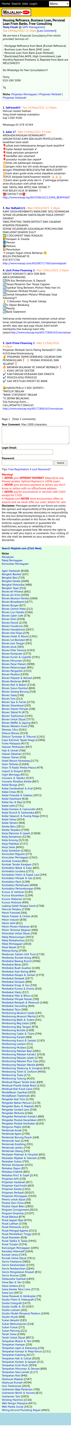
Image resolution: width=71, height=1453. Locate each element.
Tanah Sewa (9, 1334)
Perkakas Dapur (11, 1168)
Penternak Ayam (11, 1133)
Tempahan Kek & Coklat (16, 1358)
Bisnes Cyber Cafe (12, 615)
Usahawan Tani (11, 1396)
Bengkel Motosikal (13, 584)
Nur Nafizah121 (15, 208)
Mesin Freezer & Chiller (16, 916)
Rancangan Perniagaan (16, 1248)
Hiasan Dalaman (12, 754)
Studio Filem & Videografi (18, 1299)
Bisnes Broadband (13, 601)
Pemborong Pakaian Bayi (17, 1051)
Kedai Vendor (10, 823)
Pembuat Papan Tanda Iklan (19, 1082)
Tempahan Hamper (13, 1344)
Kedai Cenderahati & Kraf (17, 788)
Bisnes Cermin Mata (14, 608)
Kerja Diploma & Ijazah (16, 833)
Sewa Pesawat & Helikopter (19, 1296)
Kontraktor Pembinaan (15, 885)
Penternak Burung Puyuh (17, 1137)
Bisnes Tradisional (13, 716)
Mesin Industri (10, 919)
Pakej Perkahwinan (13, 940)
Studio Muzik (10, 1317)
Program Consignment (15, 1209)
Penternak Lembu (12, 1147)
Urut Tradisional (11, 1386)
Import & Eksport (12, 771)
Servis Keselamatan (14, 1265)
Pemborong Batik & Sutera (18, 1019)
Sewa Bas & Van (12, 1282)
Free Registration (18, 469)
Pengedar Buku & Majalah (18, 1106)
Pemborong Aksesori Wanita (19, 1016)
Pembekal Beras (11, 964)
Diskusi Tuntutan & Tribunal (19, 736)
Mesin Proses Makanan (16, 926)
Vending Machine (12, 1400)
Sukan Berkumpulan (14, 1324)
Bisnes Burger (10, 605)
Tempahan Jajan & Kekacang (19, 1348)
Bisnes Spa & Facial (14, 702)
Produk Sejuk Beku (13, 1206)
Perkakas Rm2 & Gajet (15, 1175)
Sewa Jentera (10, 1286)
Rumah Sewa (10, 1254)
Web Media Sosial (12, 1406)
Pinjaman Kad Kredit (14, 1185)
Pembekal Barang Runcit (17, 961)
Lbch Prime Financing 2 (20, 270)
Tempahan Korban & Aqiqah (19, 1362)
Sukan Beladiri (11, 1320)
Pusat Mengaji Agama (15, 1230)
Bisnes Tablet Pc (11, 712)
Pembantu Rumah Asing (16, 957)
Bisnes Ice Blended (13, 640)
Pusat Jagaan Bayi (12, 1220)
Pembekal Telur (11, 1009)
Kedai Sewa (9, 819)
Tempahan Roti (11, 1375)
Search (16, 4)
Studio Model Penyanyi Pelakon (21, 1313)
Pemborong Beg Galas (15, 1023)
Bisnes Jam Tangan (13, 643)
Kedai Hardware (11, 798)
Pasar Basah (9, 947)
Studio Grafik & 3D (13, 1306)
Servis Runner (10, 1275)
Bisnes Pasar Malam (14, 664)
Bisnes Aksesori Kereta (15, 598)
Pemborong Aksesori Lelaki (18, 1013)
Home (6, 4)
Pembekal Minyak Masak (17, 999)
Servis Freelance (12, 1261)
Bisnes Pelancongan (14, 667)
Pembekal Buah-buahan (16, 968)
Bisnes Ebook (10, 622)
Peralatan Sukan (12, 1161)
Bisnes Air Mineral (12, 591)
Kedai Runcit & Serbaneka (18, 812)
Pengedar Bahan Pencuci (17, 1102)
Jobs (25, 4)
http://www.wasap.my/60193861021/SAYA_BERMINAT (36, 197)
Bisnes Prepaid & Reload (17, 678)
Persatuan (8, 557)
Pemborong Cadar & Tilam (18, 1033)
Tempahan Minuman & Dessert (21, 1368)
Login (33, 4)
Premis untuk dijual (13, 1199)
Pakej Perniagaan (12, 560)
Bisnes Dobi (9, 619)
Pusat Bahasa (10, 1216)
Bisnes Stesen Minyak (15, 709)
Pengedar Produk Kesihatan (18, 1123)
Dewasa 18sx (10, 729)
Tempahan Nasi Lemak (15, 1372)
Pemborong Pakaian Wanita (18, 1064)
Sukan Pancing (11, 1330)
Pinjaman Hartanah (14, 97)
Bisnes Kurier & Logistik (16, 657)
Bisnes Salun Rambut (15, 688)
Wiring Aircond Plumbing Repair (21, 1410)
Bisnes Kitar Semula (14, 650)
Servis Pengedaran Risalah (18, 1272)
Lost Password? (41, 469)
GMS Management (33, 27)
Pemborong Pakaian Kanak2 (19, 1054)
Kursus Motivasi (11, 902)
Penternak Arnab (12, 1130)
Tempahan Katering (14, 1355)
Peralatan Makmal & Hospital (20, 1154)
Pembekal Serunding (14, 1006)
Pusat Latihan (10, 1223)
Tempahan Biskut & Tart (16, 1341)
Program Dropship (13, 1213)
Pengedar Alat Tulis (13, 1099)
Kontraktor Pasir (11, 881)
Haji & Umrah (10, 750)
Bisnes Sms (9, 698)
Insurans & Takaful (13, 778)
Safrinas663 (13, 107)
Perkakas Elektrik (12, 1171)
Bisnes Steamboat (13, 705)
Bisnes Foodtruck (12, 626)
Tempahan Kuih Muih (15, 1365)
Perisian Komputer (13, 1165)
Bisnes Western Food (14, 726)
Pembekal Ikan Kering (15, 971)
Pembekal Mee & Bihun (16, 995)
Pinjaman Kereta (12, 1189)
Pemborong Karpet (13, 1037)
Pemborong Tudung (14, 1078)
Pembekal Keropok (13, 981)
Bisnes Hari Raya (12, 633)
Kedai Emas (9, 792)
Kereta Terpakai (11, 830)
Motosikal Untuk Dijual (16, 933)
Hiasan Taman (10, 757)
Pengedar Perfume (13, 1113)
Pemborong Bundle (13, 1030)
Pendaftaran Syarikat (14, 1092)
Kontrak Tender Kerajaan (17, 864)
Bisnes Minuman (12, 660)
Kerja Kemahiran (12, 836)
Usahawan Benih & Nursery (18, 1392)
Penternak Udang (12, 1151)
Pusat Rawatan (11, 1237)
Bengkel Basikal (11, 574)
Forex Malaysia (11, 743)
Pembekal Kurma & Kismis (18, 988)
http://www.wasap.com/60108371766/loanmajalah (34, 263)
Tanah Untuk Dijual (13, 1337)
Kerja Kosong (10, 840)
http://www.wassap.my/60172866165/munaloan (41, 332)
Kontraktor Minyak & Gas (17, 878)
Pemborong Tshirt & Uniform (19, 1071)
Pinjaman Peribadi (50, 94)
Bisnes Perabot (11, 674)
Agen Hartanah (11, 570)
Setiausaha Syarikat (14, 1279)
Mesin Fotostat (11, 912)
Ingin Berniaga (11, 774)
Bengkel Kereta (11, 581)
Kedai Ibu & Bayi (12, 802)
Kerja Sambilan (11, 850)
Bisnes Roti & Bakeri (14, 684)
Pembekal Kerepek (13, 978)
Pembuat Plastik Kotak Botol (19, 1085)
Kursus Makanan (12, 899)
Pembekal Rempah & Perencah (20, 1002)
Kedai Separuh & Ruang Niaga (20, 816)
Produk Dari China (13, 1203)
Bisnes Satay (9, 695)
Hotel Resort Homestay (16, 760)
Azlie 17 (11, 132)
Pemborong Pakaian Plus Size (20, 1061)
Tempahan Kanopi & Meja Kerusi (22, 1351)
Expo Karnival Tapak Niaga (18, 740)
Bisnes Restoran (11, 681)
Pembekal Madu (12, 992)
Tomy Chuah (10, 27)
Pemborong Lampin (14, 1044)
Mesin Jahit (8, 923)
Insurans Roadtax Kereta (17, 781)
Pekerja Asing (10, 950)
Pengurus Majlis (11, 1127)
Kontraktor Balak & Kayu (17, 868)
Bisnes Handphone (13, 629)
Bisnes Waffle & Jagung (16, 722)
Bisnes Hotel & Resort (15, 636)
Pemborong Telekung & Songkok (22, 1068)
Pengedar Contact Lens (15, 1109)
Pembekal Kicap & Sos (16, 985)
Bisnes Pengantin (12, 671)
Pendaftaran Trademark (16, 1095)
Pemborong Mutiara (14, 1047)
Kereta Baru (9, 826)
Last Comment (46, 30)
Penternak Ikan (11, 1140)
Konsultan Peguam (13, 854)
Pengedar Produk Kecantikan (19, 1120)
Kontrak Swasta (11, 861)
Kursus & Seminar (13, 892)
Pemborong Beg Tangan (16, 1026)
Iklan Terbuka (10, 764)
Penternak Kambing (14, 1144)
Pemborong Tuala (12, 1075)
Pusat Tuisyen (10, 1244)
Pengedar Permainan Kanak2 (19, 1116)
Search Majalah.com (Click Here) (21, 548)
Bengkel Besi (10, 577)
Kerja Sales (8, 847)
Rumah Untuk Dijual (14, 1258)
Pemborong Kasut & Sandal (19, 1040)
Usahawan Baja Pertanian (17, 1389)
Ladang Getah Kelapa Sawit (19, 906)
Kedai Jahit (8, 805)
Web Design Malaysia (15, 1403)
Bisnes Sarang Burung (15, 691)
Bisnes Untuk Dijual (14, 719)
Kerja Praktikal (10, 843)
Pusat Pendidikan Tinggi (16, 1234)
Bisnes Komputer (12, 653)
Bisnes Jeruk (9, 646)
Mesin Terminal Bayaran (16, 930)
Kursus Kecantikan (13, 895)
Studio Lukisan (11, 1310)
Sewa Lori (8, 1292)
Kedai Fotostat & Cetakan (17, 795)
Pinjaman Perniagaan (24, 94)
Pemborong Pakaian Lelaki (18, 1057)
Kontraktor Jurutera (13, 871)
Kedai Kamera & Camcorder (19, 809)
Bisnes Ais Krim (11, 595)
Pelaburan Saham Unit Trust (19, 954)
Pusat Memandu (12, 1227)
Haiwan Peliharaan (13, 747)
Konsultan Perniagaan (15, 563)
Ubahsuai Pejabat (12, 1379)
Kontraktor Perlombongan (18, 888)
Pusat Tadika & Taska (15, 1241)
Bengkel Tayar (10, 588)
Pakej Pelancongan (13, 937)
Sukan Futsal (10, 1327)
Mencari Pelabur (12, 909)
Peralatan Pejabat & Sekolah (19, 1158)
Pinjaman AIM (10, 1178)
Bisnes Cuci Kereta (13, 612)
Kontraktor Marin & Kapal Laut (20, 874)
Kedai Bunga (9, 785)
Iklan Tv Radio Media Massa (19, 767)
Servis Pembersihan (14, 1268)
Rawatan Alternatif (13, 1251)
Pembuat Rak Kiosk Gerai (17, 1089)
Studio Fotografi (12, 1303)
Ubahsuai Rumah (12, 1382)
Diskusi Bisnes (10, 733)
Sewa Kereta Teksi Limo (16, 1289)
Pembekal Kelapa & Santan (18, 975)
